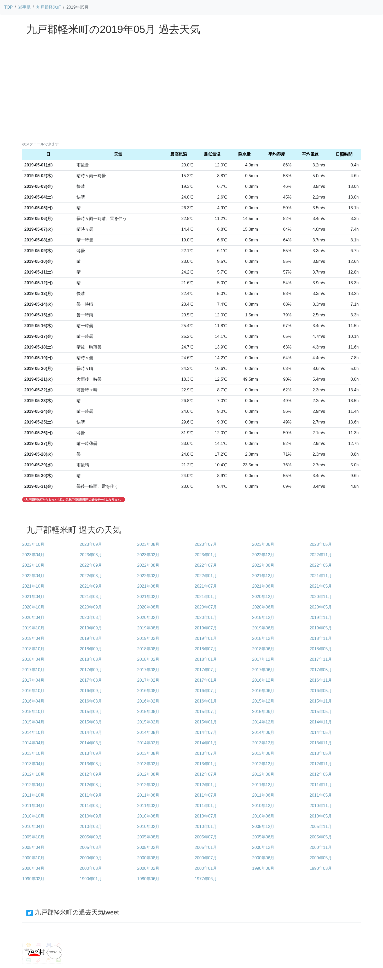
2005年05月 (321, 837)
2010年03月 (91, 826)
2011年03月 (91, 805)
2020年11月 (321, 596)
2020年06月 (263, 607)
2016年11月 (321, 680)
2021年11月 (321, 575)
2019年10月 (33, 628)
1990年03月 (321, 868)
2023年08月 (148, 544)
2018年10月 (33, 649)
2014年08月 (148, 732)
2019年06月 (263, 628)
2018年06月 (263, 649)
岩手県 (24, 7)
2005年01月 (206, 847)
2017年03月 (91, 680)
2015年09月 (91, 711)
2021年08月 (148, 586)
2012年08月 (148, 774)
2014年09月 (91, 732)
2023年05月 (321, 544)
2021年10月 (33, 586)
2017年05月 (321, 670)
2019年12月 (263, 617)
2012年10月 (33, 774)
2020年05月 (321, 607)
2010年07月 (206, 816)
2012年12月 (263, 764)
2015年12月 (263, 701)
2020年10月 (33, 607)
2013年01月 (206, 764)
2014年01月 (206, 743)
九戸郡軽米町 (48, 7)
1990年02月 (33, 879)
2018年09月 (91, 649)
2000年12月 (263, 847)
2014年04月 (33, 743)
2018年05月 (321, 649)
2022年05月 (321, 565)
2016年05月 (321, 690)
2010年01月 (206, 826)
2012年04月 (33, 784)
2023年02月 (148, 555)
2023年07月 (206, 544)
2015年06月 (263, 711)
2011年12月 (263, 784)
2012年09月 (91, 774)
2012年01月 (206, 784)
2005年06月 (263, 837)
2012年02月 (148, 784)
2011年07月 (206, 795)
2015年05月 (321, 711)
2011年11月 (321, 784)
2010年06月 (263, 816)
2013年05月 (321, 753)
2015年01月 (206, 722)
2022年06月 (263, 565)
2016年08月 (148, 690)
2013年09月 (91, 753)
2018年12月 (263, 638)
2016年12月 (263, 680)
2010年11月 (321, 805)
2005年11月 (321, 826)
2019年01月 (206, 638)
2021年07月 (206, 586)
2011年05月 (321, 795)
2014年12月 (263, 722)
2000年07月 (206, 858)
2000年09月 (91, 858)
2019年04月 (33, 638)
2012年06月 (263, 774)
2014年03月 (91, 743)
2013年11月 (321, 743)
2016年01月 (206, 701)
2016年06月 (263, 690)
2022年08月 (148, 565)
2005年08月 (148, 837)
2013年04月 (33, 764)
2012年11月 (321, 764)
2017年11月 (321, 659)
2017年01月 (206, 680)
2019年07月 (206, 628)
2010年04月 (33, 826)
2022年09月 (91, 565)
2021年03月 (91, 596)
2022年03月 (91, 575)
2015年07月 (206, 711)
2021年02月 (148, 596)
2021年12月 (263, 575)
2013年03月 (91, 764)
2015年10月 (33, 711)
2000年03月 (91, 868)
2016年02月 (148, 701)
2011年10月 (33, 795)
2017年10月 (33, 670)
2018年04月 (33, 659)
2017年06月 (263, 670)
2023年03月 (91, 555)
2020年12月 (263, 596)
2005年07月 (206, 837)
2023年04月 (33, 555)
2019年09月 (91, 628)
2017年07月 (206, 670)
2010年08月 (148, 816)
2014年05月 (321, 732)
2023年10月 (33, 544)
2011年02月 (148, 805)
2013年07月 (206, 753)
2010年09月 (91, 816)
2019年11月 (321, 617)
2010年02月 (148, 826)
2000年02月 (148, 868)
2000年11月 (321, 847)
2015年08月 (148, 711)
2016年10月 (33, 690)
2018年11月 (321, 638)
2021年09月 (91, 586)
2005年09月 (91, 837)
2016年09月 (91, 690)
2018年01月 (206, 659)
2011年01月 (206, 805)
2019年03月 (91, 638)
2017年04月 (33, 680)
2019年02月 (148, 638)
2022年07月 (206, 565)
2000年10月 (33, 858)
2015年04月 (33, 722)
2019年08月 (148, 628)
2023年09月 (91, 544)
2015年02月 (148, 722)
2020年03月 (91, 617)
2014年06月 (263, 732)
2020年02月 (148, 617)
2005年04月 (33, 847)
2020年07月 (206, 607)
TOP (8, 7)
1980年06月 (148, 879)
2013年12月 (263, 743)
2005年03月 (91, 847)
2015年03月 (91, 722)
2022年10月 (33, 565)
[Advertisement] (191, 99)
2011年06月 (263, 795)
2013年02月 (148, 764)
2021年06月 (263, 586)
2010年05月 (321, 816)
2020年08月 (148, 607)
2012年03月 (91, 784)
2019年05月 (321, 628)
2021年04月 (33, 596)
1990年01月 (91, 879)
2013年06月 (263, 753)
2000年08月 (148, 858)
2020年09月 (91, 607)
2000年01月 (206, 868)
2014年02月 (148, 743)
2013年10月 (33, 753)
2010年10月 (33, 816)
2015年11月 (321, 701)
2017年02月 (148, 680)
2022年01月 (206, 575)
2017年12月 (263, 659)
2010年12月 (263, 805)
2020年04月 (33, 617)
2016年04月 (33, 701)
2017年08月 (148, 670)
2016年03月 (91, 701)
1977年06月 (206, 879)
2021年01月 (206, 596)
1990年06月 (263, 868)
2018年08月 (148, 649)
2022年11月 (321, 555)
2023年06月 (263, 544)
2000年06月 (263, 858)
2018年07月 (206, 649)
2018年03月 (91, 659)
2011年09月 (91, 795)
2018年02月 (148, 659)
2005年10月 (33, 837)
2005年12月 (263, 826)
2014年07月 (206, 732)
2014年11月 (321, 722)
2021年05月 (321, 586)
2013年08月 (148, 753)
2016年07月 (206, 690)
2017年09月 (91, 670)
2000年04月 (33, 868)
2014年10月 (33, 732)
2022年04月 (33, 575)
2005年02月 (148, 847)
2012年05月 (321, 774)
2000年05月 (321, 858)
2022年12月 (263, 555)
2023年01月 (206, 555)
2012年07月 (206, 774)
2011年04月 (33, 805)
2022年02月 (148, 575)
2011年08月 (148, 795)
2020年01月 (206, 617)
